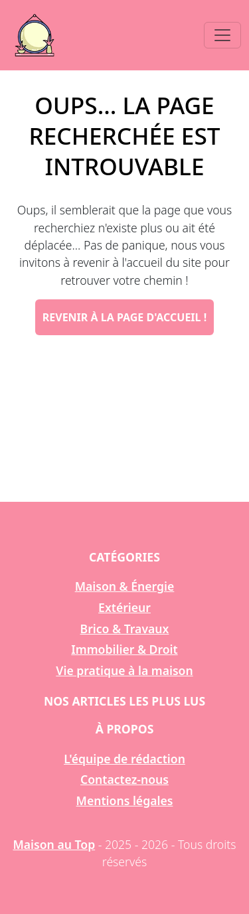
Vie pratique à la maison (124, 670)
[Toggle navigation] (222, 35)
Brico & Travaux (124, 629)
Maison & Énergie (125, 586)
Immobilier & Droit (124, 649)
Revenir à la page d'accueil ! (124, 317)
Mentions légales (124, 800)
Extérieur (124, 607)
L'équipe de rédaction (124, 759)
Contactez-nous (124, 779)
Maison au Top (54, 844)
